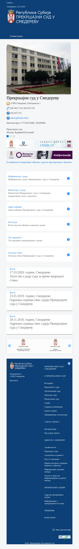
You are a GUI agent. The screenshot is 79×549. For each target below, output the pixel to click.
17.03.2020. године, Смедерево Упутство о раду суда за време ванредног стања (37, 276)
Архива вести (50, 447)
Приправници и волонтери (55, 414)
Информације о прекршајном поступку (54, 502)
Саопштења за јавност (54, 455)
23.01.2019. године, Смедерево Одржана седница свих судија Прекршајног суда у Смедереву (39, 300)
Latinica (10, 3)
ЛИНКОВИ (49, 510)
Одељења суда (50, 395)
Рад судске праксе (52, 433)
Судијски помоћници (53, 407)
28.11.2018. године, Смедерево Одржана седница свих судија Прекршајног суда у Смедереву (39, 323)
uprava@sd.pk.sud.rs (19, 118)
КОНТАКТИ (49, 517)
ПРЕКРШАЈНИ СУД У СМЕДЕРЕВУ (54, 367)
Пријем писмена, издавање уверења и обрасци (56, 464)
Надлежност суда (51, 387)
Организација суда (52, 391)
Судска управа (50, 411)
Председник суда (51, 399)
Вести (12, 269)
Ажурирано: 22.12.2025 (16, 7)
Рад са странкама (51, 459)
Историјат (48, 383)
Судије (47, 403)
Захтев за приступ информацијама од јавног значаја (55, 478)
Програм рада (50, 429)
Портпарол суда (51, 451)
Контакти (14, 380)
